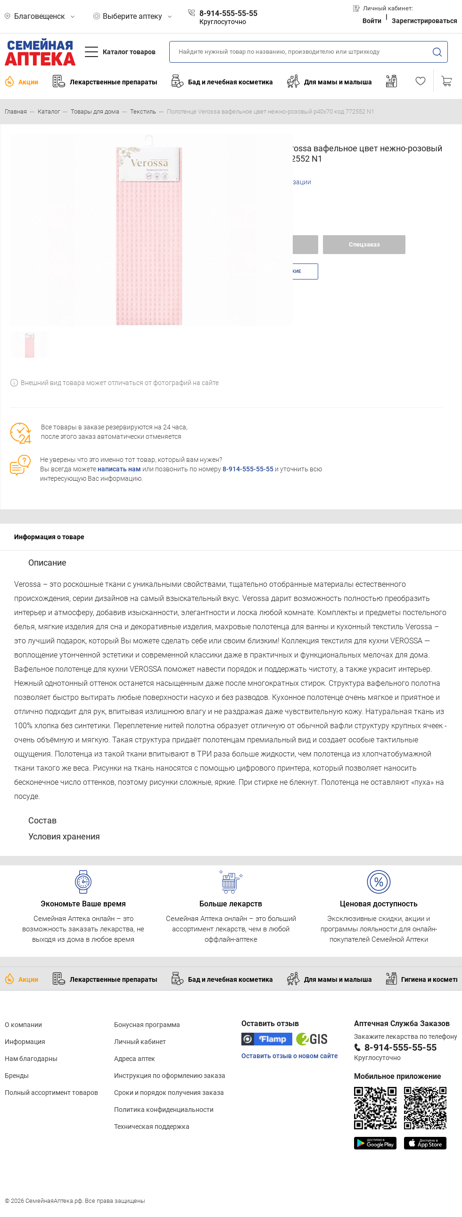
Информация (25, 1041)
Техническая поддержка (152, 1126)
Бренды (17, 1075)
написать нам (119, 469)
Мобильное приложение (397, 1076)
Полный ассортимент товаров (51, 1092)
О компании (23, 1024)
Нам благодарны (31, 1058)
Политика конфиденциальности (164, 1109)
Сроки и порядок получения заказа (169, 1092)
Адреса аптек (134, 1058)
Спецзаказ (364, 244)
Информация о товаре (49, 537)
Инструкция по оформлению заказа (169, 1075)
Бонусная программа (147, 1024)
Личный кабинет (140, 1041)
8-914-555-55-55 (248, 469)
